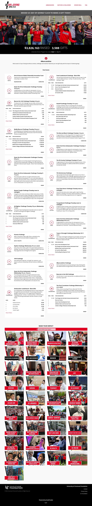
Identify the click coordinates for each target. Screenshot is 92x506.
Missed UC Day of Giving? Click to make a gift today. (46, 13)
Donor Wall (78, 5)
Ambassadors (50, 5)
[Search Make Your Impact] (47, 329)
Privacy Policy (84, 491)
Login (46, 502)
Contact (85, 489)
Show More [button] (9, 121)
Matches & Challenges (64, 5)
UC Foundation (83, 493)
